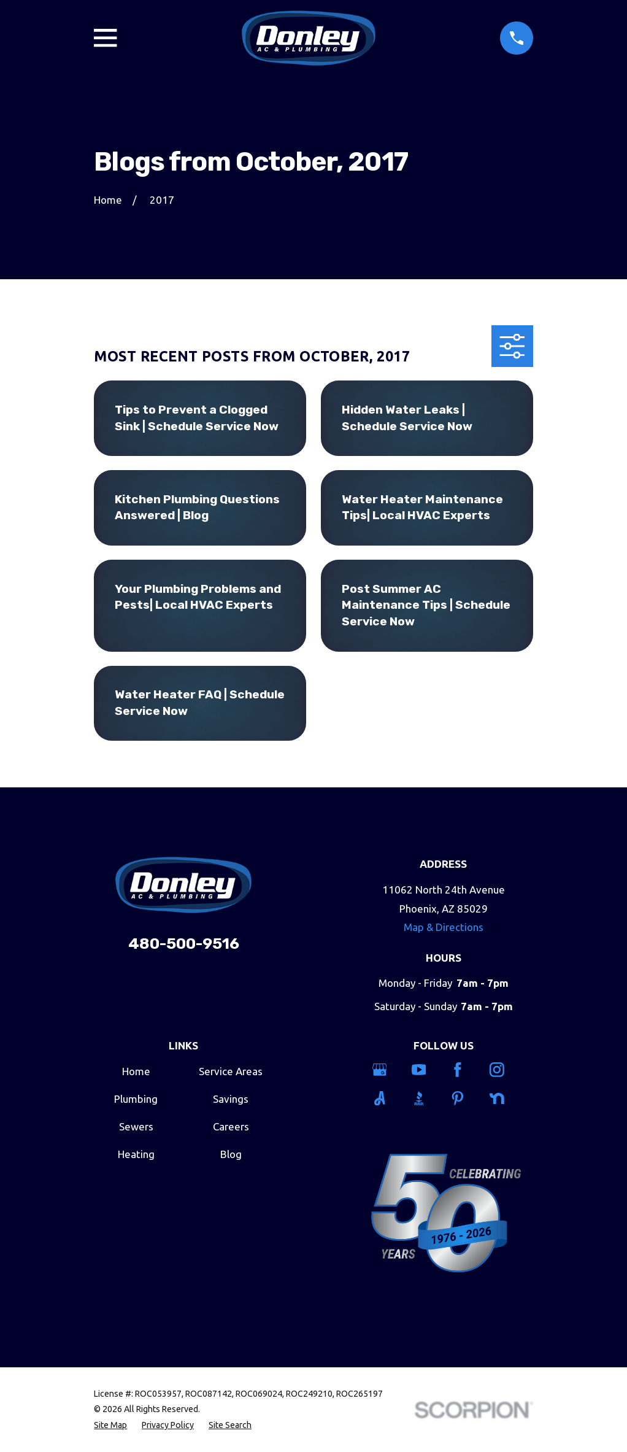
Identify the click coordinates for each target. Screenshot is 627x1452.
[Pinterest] (462, 1098)
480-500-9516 (183, 943)
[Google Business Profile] (385, 1069)
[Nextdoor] (502, 1098)
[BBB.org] (424, 1098)
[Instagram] (502, 1069)
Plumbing (136, 1099)
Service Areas (231, 1071)
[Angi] (385, 1098)
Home (136, 1071)
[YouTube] (424, 1069)
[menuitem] (110, 1426)
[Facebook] (462, 1069)
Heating (136, 1154)
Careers (231, 1126)
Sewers (136, 1126)
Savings (230, 1099)
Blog (231, 1154)
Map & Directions (443, 927)
